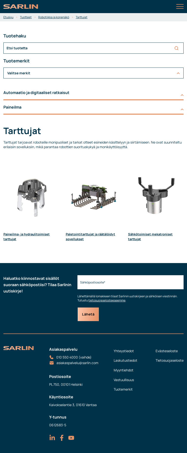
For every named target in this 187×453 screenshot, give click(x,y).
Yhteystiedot (124, 351)
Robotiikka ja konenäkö (53, 17)
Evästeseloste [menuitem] (167, 351)
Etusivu (8, 17)
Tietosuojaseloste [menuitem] (170, 360)
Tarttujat (81, 17)
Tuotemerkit (123, 389)
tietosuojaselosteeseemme (106, 300)
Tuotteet (26, 17)
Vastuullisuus (124, 379)
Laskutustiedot (125, 360)
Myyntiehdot (123, 370)
